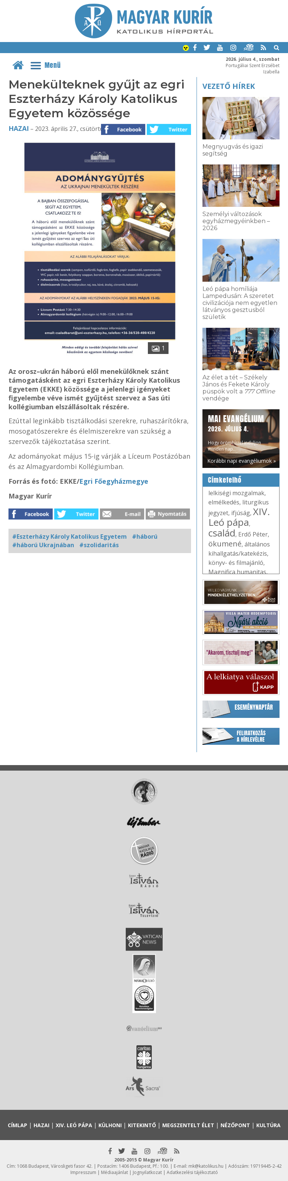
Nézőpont (235, 1125)
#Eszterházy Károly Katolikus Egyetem (69, 536)
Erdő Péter (253, 534)
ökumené (225, 544)
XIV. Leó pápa (239, 517)
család (221, 532)
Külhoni (110, 1125)
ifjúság (240, 513)
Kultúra (268, 1125)
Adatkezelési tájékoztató (192, 1172)
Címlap (17, 1125)
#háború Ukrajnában (43, 545)
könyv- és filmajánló (235, 563)
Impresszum (83, 1172)
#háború (144, 536)
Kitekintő (142, 1125)
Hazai (18, 128)
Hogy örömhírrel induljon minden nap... (236, 432)
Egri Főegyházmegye (113, 481)
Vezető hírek (228, 86)
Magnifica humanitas (237, 572)
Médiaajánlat (114, 1172)
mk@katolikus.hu (205, 1166)
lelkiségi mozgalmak (236, 493)
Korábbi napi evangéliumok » (241, 460)
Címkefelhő (225, 480)
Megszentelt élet (188, 1125)
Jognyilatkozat (147, 1172)
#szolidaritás (99, 545)
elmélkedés (223, 502)
